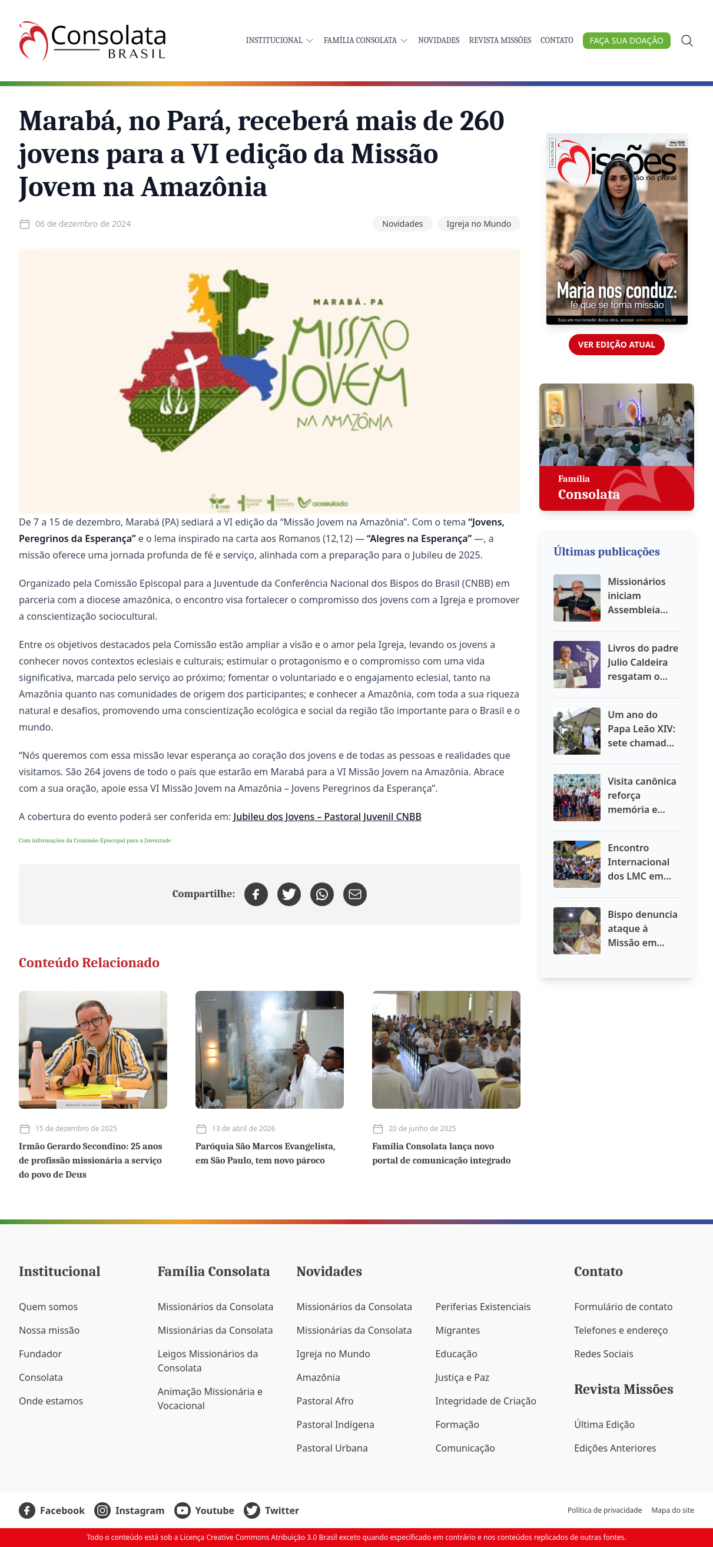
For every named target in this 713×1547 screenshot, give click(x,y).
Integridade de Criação (485, 1400)
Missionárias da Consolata (215, 1330)
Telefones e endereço (621, 1330)
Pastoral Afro (325, 1400)
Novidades (438, 40)
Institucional (280, 40)
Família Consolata (366, 40)
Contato (556, 40)
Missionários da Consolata (216, 1306)
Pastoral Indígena (335, 1424)
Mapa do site (672, 1510)
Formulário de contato (623, 1306)
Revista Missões (500, 40)
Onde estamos (51, 1400)
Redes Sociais (604, 1353)
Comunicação (465, 1448)
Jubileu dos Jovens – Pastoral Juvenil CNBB (328, 816)
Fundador (40, 1353)
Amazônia (318, 1377)
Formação (457, 1424)
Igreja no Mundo (479, 223)
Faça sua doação (627, 40)
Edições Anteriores (615, 1448)
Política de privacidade (605, 1510)
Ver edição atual (616, 344)
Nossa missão (49, 1330)
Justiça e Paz (462, 1377)
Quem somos (48, 1306)
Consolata (41, 1377)
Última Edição (604, 1424)
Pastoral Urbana (332, 1448)
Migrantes (457, 1330)
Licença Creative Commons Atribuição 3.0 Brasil (258, 1537)
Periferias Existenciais (482, 1306)
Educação (456, 1353)
